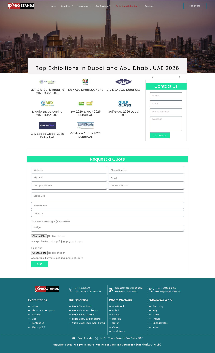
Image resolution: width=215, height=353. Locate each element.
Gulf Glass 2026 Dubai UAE (123, 113)
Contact (149, 6)
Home (53, 6)
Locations (84, 6)
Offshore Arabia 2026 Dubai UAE (85, 135)
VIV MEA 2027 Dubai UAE (123, 90)
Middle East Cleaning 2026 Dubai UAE (47, 113)
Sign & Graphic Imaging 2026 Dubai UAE (47, 91)
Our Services (103, 6)
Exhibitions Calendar (127, 6)
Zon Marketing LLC (148, 345)
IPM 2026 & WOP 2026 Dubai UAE (85, 113)
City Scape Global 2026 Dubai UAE (47, 135)
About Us (67, 6)
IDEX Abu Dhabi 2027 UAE (85, 90)
